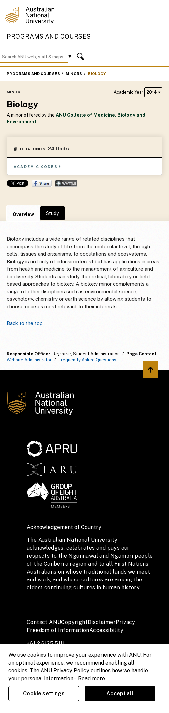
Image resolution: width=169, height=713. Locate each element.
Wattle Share (66, 183)
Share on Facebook (42, 183)
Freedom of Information (58, 630)
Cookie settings (43, 693)
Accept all (119, 693)
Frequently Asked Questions (87, 359)
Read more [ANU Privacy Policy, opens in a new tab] (91, 678)
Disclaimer (102, 622)
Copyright (74, 622)
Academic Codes (37, 166)
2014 (153, 92)
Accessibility (106, 630)
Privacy (125, 622)
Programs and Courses (49, 36)
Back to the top (24, 323)
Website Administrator (29, 359)
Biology (97, 74)
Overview (23, 214)
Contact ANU (44, 622)
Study (52, 213)
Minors (74, 74)
